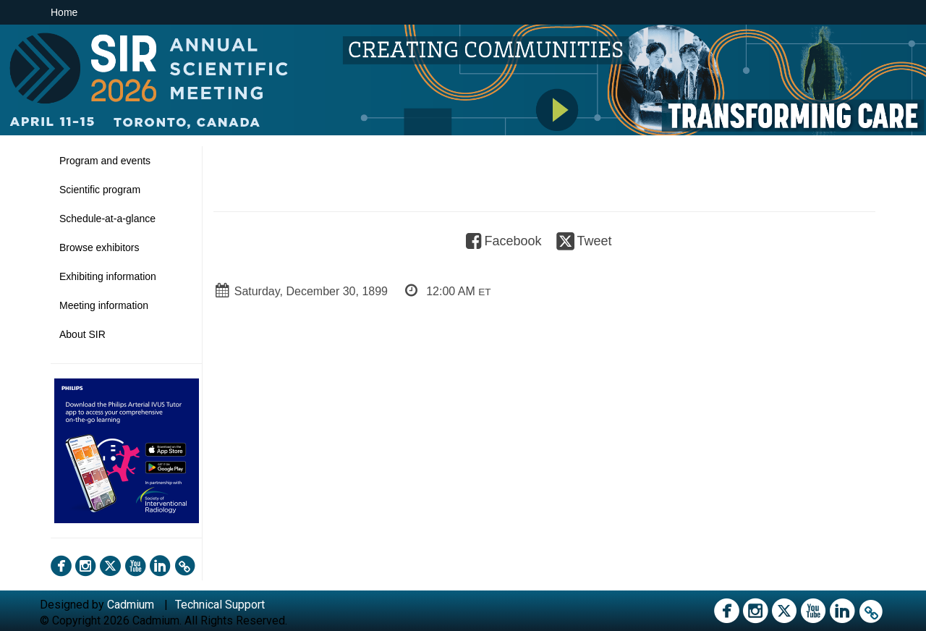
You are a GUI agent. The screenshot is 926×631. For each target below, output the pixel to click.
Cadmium (130, 604)
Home (64, 12)
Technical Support (220, 604)
